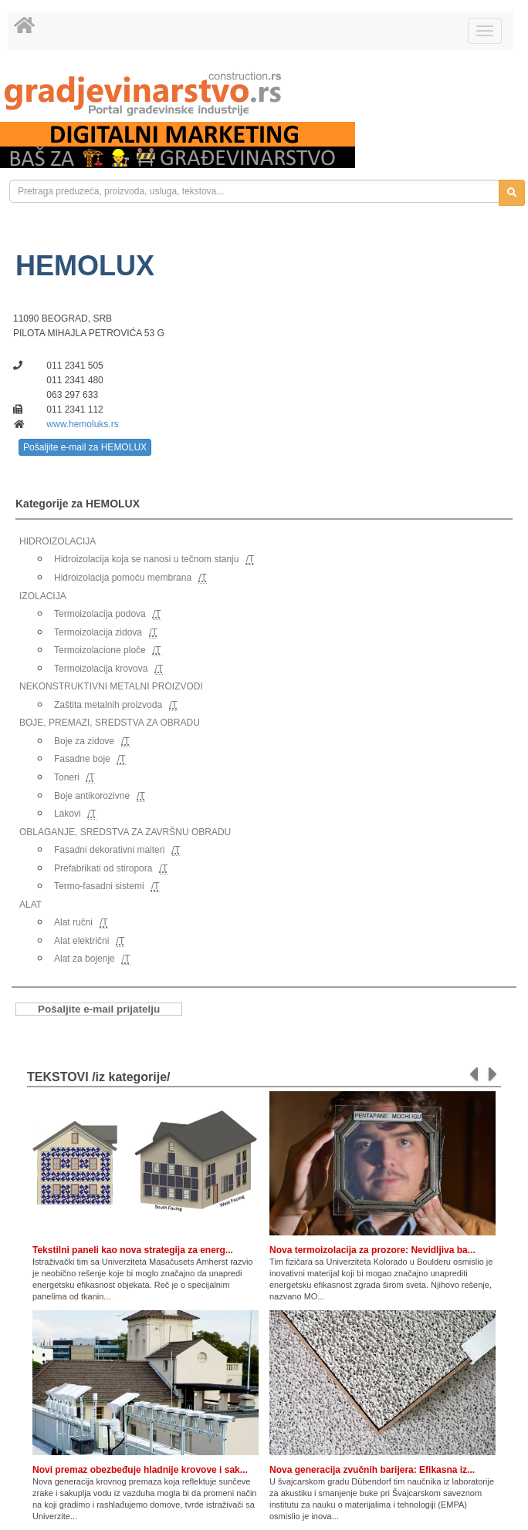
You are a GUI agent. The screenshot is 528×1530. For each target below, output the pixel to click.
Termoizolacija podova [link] (100, 613)
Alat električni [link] (81, 940)
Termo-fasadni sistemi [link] (99, 886)
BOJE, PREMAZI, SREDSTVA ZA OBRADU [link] (109, 722)
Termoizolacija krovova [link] (100, 668)
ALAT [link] (30, 904)
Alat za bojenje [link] (84, 958)
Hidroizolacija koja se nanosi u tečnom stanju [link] (146, 559)
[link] (264, 94)
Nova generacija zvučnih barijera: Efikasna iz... (372, 1469)
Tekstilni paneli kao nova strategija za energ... (132, 1250)
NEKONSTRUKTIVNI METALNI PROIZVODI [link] (111, 686)
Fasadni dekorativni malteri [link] (109, 849)
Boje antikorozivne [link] (92, 795)
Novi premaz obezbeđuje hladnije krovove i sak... (140, 1469)
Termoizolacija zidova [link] (98, 632)
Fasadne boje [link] (82, 758)
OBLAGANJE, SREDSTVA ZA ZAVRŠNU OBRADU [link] (125, 832)
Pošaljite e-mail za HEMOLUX (85, 447)
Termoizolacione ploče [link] (100, 650)
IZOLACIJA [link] (42, 596)
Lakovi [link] (67, 813)
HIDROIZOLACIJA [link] (57, 541)
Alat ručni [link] (73, 922)
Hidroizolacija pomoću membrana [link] (122, 577)
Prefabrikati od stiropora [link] (103, 868)
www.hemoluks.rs (82, 424)
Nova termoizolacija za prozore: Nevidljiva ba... (372, 1250)
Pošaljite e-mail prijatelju (99, 1009)
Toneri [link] (67, 777)
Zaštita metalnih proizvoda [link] (108, 704)
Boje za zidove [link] (84, 741)
